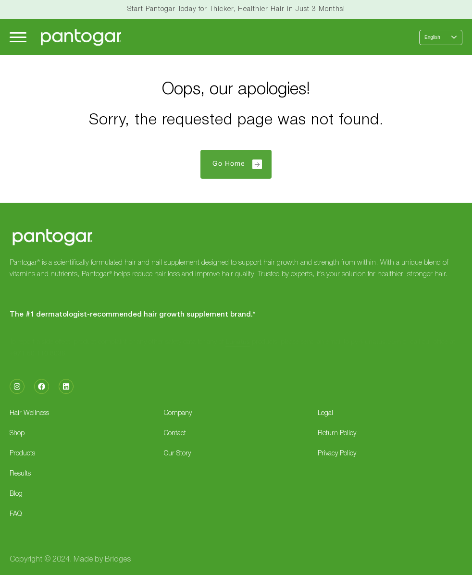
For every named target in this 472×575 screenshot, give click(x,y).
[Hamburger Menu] (18, 37)
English (432, 37)
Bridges (118, 559)
